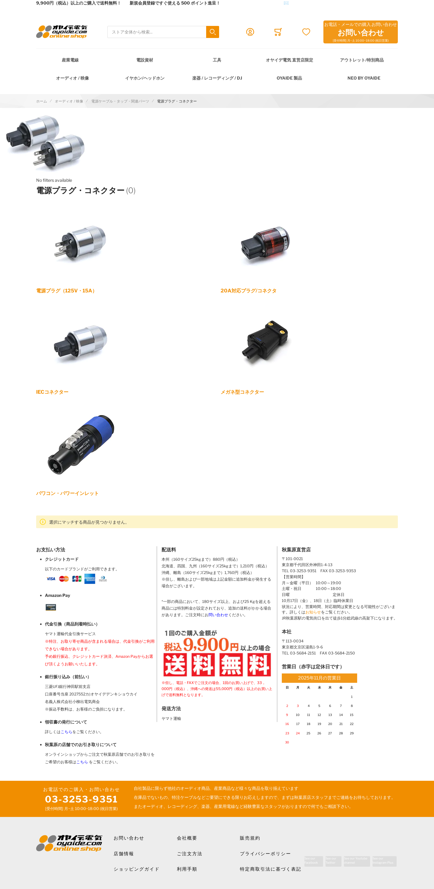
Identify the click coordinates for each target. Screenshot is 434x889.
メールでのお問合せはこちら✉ (259, 2)
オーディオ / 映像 (72, 77)
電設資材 (144, 59)
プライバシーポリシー (265, 853)
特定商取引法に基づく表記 (270, 869)
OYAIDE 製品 (289, 77)
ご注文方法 (190, 853)
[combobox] (163, 32)
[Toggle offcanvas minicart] (278, 32)
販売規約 (250, 838)
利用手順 (187, 869)
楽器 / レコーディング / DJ (217, 77)
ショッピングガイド (137, 869)
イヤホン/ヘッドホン (145, 77)
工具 (217, 59)
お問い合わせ (129, 838)
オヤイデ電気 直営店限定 (289, 59)
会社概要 (187, 838)
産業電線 (70, 59)
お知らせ (313, 612)
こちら (66, 732)
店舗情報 (124, 853)
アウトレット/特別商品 (362, 59)
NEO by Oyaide (364, 77)
